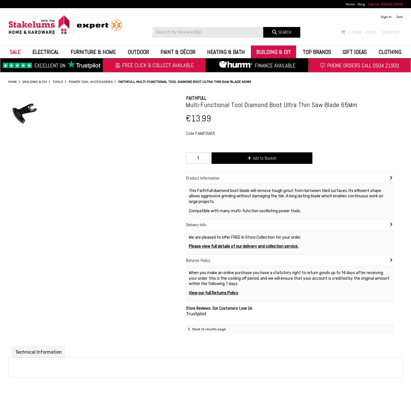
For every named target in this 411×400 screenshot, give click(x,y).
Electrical (45, 52)
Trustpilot (196, 314)
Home (350, 4)
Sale (15, 52)
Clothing (389, 52)
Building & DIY (273, 52)
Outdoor (138, 52)
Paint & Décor (177, 52)
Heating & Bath (226, 52)
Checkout (391, 32)
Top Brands (317, 52)
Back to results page (209, 329)
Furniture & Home (93, 52)
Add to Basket (262, 158)
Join (399, 17)
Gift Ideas (354, 52)
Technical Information (38, 352)
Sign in (386, 17)
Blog (361, 4)
